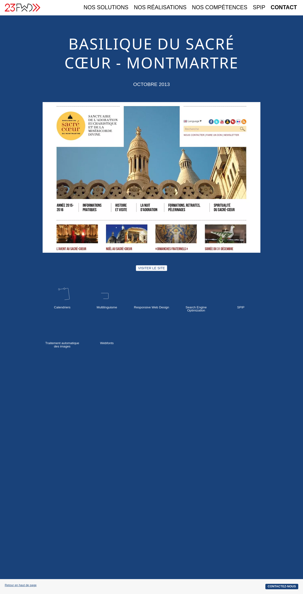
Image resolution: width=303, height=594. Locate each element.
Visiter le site (151, 268)
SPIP (259, 7)
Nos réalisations (160, 7)
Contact (284, 7)
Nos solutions (106, 7)
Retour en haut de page (20, 585)
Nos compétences (219, 7)
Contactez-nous (282, 586)
